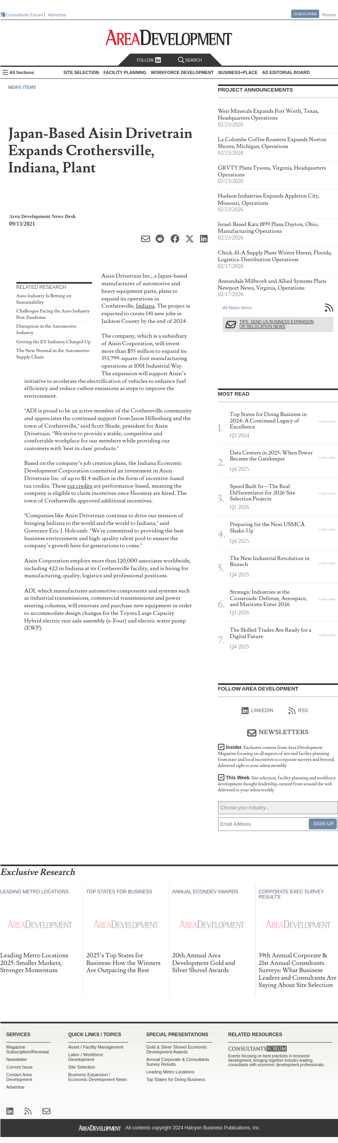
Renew (329, 14)
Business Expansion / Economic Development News (97, 1077)
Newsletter (16, 1059)
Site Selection (81, 1067)
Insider (276, 757)
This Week (277, 784)
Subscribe (305, 14)
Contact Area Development (19, 1077)
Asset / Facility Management (96, 1047)
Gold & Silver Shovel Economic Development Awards (176, 1049)
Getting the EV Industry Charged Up (53, 342)
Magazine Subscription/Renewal (27, 1049)
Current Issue (19, 1067)
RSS (298, 711)
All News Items (237, 307)
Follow (149, 60)
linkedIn (257, 711)
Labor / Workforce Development (85, 1057)
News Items (22, 87)
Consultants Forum (24, 14)
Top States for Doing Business (175, 1079)
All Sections (22, 72)
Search (190, 60)
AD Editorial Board (286, 72)
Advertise (57, 14)
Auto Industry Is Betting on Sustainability (44, 299)
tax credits (80, 486)
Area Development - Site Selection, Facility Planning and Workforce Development (169, 37)
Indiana (145, 306)
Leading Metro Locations (170, 1071)
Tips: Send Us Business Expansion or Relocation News (277, 324)
